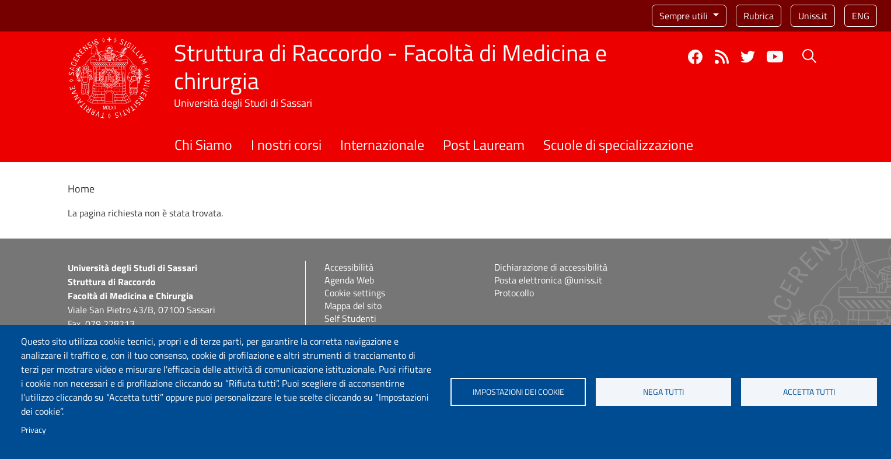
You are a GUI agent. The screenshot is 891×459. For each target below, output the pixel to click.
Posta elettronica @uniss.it (548, 280)
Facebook (695, 57)
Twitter (747, 57)
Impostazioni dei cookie (518, 392)
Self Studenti (350, 318)
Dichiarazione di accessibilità (550, 267)
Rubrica (758, 16)
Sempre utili (684, 16)
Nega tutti (663, 392)
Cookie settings (354, 292)
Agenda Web (349, 280)
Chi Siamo (203, 144)
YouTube (775, 56)
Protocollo (514, 292)
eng (860, 16)
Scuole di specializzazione (618, 144)
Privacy (33, 430)
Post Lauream (484, 144)
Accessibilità (348, 267)
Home (81, 189)
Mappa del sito (353, 305)
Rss (721, 57)
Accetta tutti (809, 392)
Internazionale (382, 144)
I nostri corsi (286, 144)
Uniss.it (812, 16)
